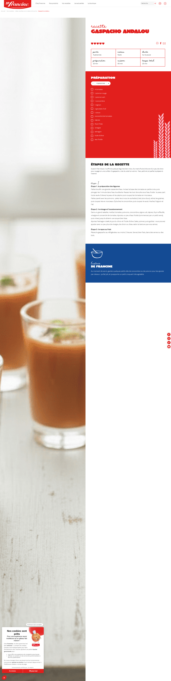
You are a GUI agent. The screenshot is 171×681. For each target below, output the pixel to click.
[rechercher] (148, 3)
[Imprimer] (157, 43)
